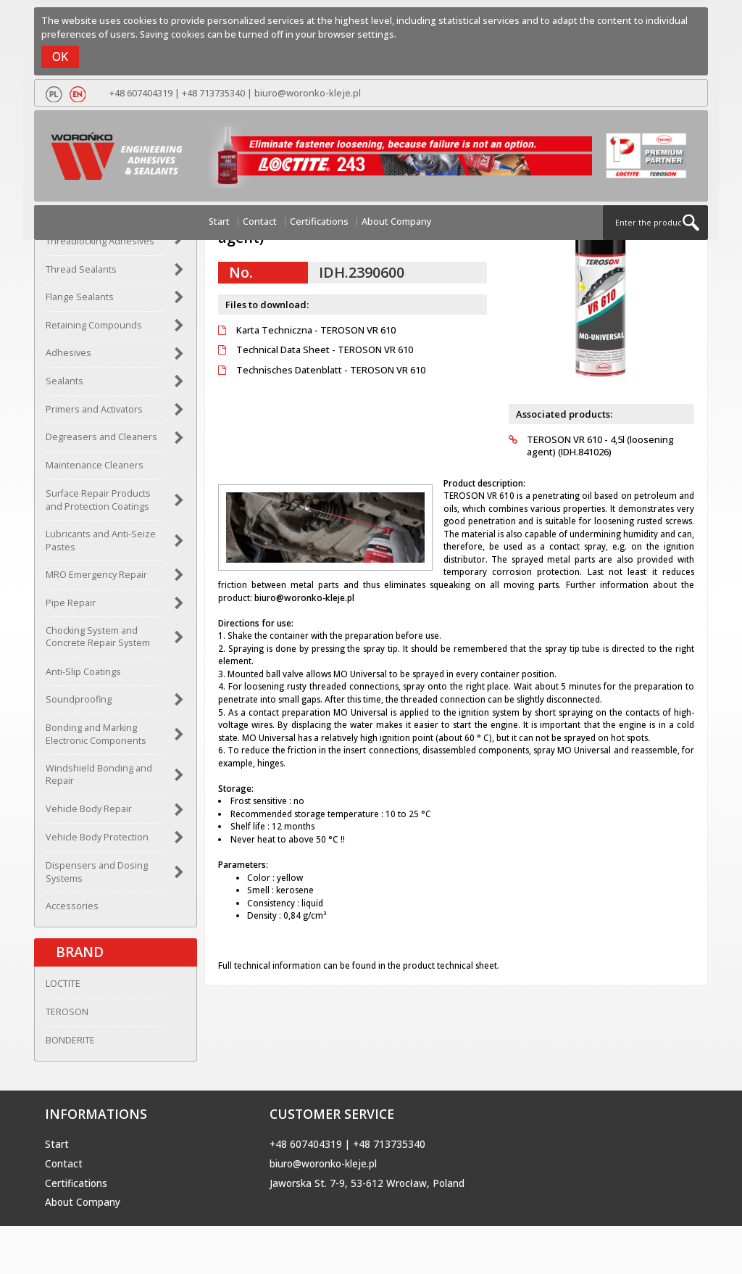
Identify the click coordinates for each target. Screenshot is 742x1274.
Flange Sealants (80, 297)
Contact (260, 221)
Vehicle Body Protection (97, 837)
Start (219, 221)
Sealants (64, 381)
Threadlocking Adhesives (100, 241)
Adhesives (68, 353)
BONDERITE (70, 1040)
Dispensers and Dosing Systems (97, 872)
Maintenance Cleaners (94, 465)
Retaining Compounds (94, 325)
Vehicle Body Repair (89, 809)
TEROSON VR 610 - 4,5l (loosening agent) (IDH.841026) (591, 446)
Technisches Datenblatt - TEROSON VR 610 (321, 370)
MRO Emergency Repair (96, 574)
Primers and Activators (94, 409)
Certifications (319, 221)
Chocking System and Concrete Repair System (98, 637)
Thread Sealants (81, 269)
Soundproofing (79, 699)
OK (60, 57)
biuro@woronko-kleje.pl (307, 93)
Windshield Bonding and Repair (99, 774)
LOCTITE (63, 983)
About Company (397, 221)
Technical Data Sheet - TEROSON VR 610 (315, 350)
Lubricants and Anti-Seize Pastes (101, 540)
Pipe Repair (71, 603)
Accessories (72, 906)
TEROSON (67, 1012)
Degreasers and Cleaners (101, 437)
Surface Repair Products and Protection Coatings (98, 500)
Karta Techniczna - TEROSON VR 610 (307, 330)
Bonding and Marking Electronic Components (96, 734)
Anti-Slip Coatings (83, 672)
